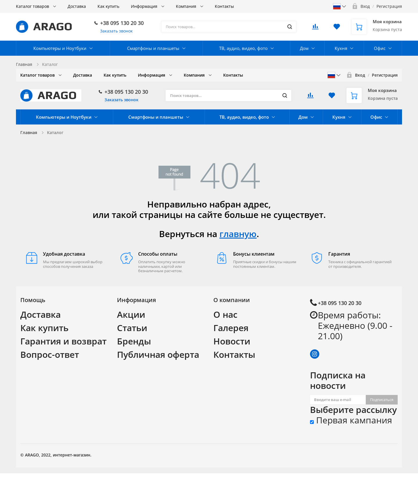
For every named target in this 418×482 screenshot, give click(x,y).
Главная (24, 64)
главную (238, 234)
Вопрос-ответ (49, 354)
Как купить (44, 328)
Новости (231, 341)
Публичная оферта (158, 354)
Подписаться (381, 399)
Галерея (230, 328)
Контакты (234, 354)
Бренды (134, 341)
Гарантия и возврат (63, 341)
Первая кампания (351, 420)
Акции (131, 314)
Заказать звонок (116, 31)
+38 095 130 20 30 (122, 22)
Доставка (40, 314)
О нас (225, 314)
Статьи (132, 328)
